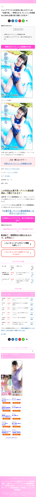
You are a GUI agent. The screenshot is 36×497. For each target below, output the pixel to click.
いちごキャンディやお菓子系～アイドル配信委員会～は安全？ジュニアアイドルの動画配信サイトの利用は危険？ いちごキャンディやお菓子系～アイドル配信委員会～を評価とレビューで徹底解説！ (18, 486)
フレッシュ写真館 (12, 172)
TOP (10, 478)
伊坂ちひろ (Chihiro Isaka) (12, 169)
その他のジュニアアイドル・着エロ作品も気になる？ (18, 38)
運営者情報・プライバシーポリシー (19, 478)
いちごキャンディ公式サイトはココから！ (17, 253)
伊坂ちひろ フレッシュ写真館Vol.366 (14, 34)
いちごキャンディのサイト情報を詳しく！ (17, 244)
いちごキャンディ (8, 357)
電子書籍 (7, 176)
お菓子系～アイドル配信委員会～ (12, 354)
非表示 (21, 29)
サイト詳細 (32, 274)
